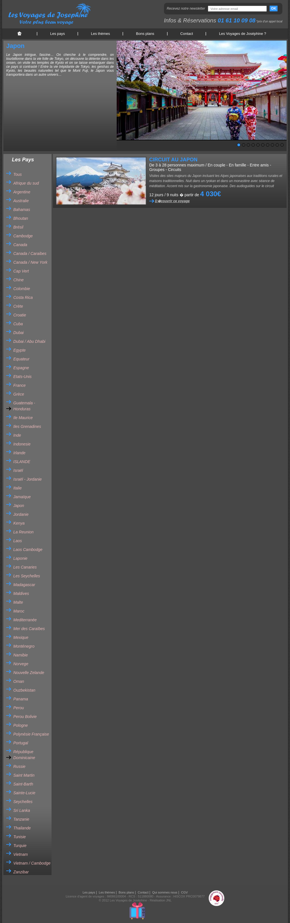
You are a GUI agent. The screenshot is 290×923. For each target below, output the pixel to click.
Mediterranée (25, 620)
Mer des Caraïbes (29, 628)
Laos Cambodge (27, 549)
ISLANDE (21, 461)
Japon (18, 505)
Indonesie (22, 444)
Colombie (21, 288)
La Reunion (23, 532)
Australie (21, 200)
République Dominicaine (24, 754)
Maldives (21, 593)
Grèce (18, 394)
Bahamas (21, 209)
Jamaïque (22, 497)
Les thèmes (100, 33)
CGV (184, 892)
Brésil (18, 227)
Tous (17, 174)
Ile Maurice (23, 417)
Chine (18, 280)
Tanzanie (21, 819)
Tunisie (19, 837)
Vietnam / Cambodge (31, 863)
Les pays (57, 33)
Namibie (20, 655)
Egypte (19, 350)
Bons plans (145, 33)
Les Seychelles (26, 576)
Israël (18, 470)
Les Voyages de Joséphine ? (242, 33)
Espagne (21, 368)
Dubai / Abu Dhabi (29, 341)
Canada (20, 244)
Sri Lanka (21, 810)
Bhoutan (20, 218)
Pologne (20, 725)
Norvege (20, 664)
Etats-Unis (22, 376)
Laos (17, 540)
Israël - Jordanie (27, 479)
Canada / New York (30, 262)
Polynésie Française (31, 734)
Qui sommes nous (164, 892)
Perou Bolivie (25, 716)
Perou (18, 708)
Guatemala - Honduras (24, 406)
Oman (18, 681)
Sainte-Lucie (24, 793)
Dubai (18, 332)
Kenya (19, 523)
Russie (19, 766)
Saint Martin (24, 775)
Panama (20, 699)
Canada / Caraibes (29, 253)
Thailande (22, 828)
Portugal (20, 743)
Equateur (21, 359)
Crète (18, 306)
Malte (18, 602)
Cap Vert (21, 271)
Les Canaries (25, 567)
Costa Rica (23, 297)
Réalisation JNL (161, 900)
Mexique (20, 637)
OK (273, 8)
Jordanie (21, 514)
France (19, 385)
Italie (17, 488)
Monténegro (24, 646)
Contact (186, 33)
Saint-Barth (23, 784)
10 (282, 145)
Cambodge (23, 236)
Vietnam (20, 854)
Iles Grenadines (27, 426)
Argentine (21, 192)
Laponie (20, 558)
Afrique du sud (26, 183)
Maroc (18, 611)
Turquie (19, 845)
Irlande (19, 453)
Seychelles (23, 801)
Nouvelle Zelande (28, 672)
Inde (17, 435)
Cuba (18, 324)
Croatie (19, 315)
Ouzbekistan (24, 690)
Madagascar (24, 584)
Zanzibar (21, 872)
